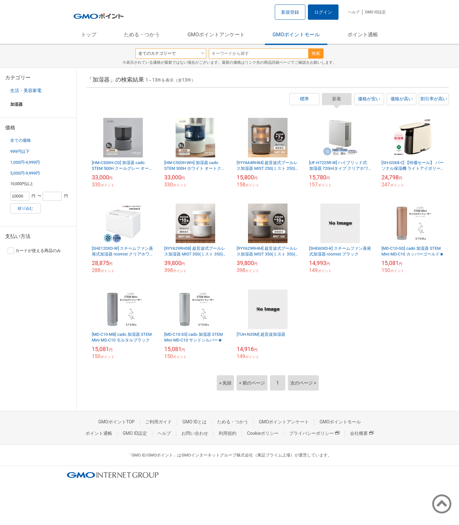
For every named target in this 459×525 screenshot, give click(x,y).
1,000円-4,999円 (25, 162)
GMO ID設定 (375, 12)
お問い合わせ (194, 433)
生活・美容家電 (25, 90)
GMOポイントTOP (116, 421)
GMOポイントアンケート (216, 35)
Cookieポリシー (263, 433)
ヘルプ (354, 12)
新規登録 (290, 12)
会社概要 (362, 433)
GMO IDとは (194, 421)
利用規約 (228, 433)
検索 (316, 53)
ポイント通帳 (362, 35)
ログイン (323, 12)
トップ (88, 35)
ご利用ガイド (158, 421)
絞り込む (25, 208)
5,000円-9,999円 (25, 173)
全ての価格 (20, 140)
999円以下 (20, 151)
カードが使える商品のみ (34, 251)
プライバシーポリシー (314, 433)
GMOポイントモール (296, 35)
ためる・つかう (142, 35)
